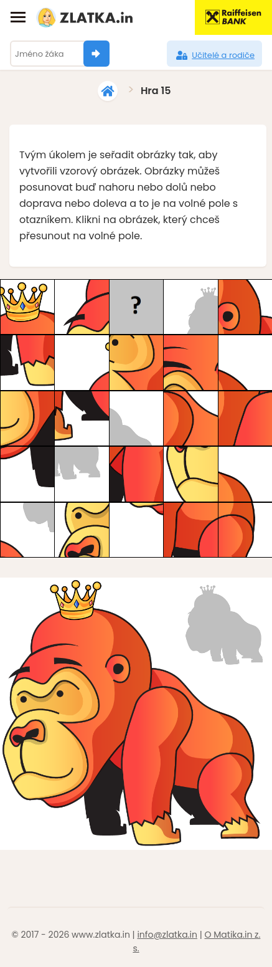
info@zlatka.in (167, 934)
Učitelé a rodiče (214, 55)
